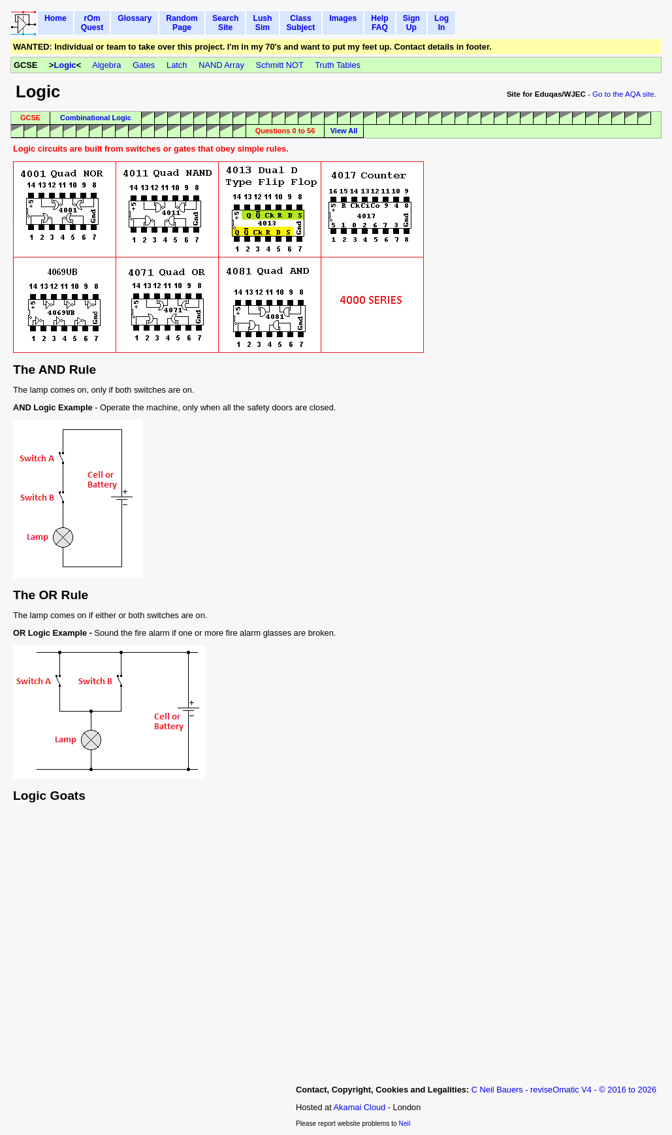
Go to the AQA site (623, 94)
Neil (405, 1123)
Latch (177, 65)
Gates (144, 65)
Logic (65, 65)
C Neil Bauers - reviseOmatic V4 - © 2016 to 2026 (564, 1089)
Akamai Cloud (360, 1107)
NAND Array (221, 65)
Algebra (106, 65)
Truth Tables (337, 65)
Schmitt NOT (280, 65)
